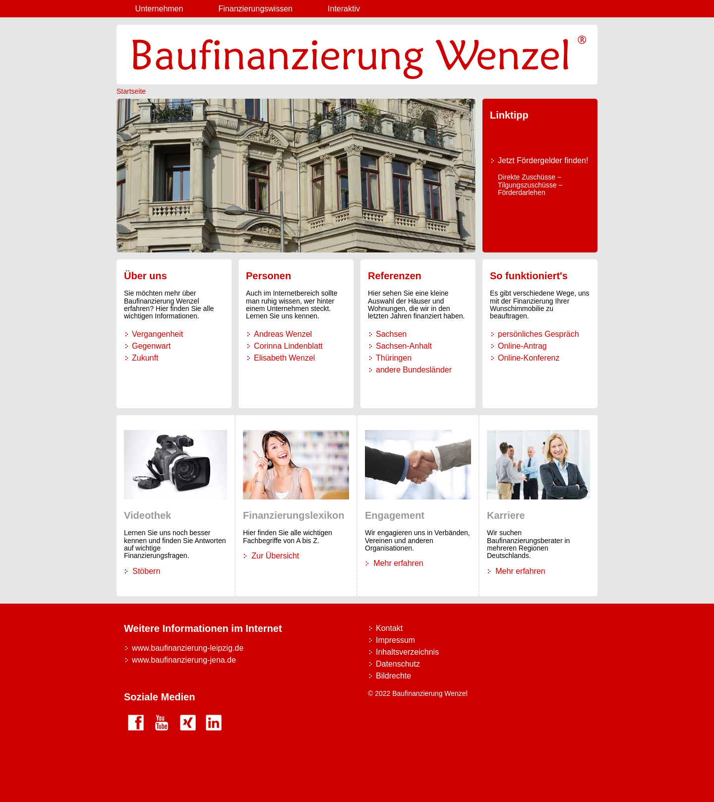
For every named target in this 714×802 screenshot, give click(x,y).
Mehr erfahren (398, 563)
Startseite (131, 91)
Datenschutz (398, 664)
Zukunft (145, 358)
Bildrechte (393, 676)
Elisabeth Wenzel (284, 358)
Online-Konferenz (529, 358)
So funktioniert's (529, 275)
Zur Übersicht (275, 556)
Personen (268, 275)
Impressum (395, 640)
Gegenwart (151, 346)
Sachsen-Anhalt (404, 346)
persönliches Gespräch (538, 334)
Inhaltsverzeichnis (407, 652)
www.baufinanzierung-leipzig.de (187, 648)
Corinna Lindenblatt (288, 346)
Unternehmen (159, 8)
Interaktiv (344, 8)
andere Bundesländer (414, 370)
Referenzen (394, 275)
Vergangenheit (157, 334)
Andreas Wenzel (283, 334)
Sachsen (391, 334)
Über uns (145, 275)
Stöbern (146, 571)
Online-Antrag (522, 346)
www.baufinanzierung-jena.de (184, 660)
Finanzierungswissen (256, 8)
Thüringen (394, 358)
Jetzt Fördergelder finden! (543, 160)
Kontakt (389, 628)
